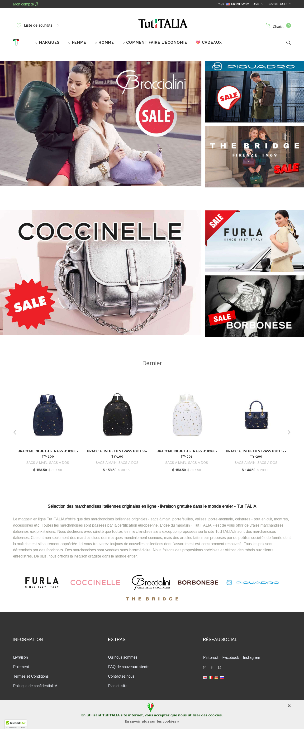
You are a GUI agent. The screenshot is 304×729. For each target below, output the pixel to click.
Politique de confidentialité (35, 686)
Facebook (230, 658)
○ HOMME (104, 42)
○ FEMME (77, 42)
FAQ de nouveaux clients (128, 667)
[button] (16, 724)
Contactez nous (121, 676)
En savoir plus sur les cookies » (152, 721)
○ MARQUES (47, 42)
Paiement (21, 667)
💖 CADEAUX (209, 42)
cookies (215, 715)
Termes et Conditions (31, 676)
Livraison (20, 657)
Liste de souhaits (37, 25)
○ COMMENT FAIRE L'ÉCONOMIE (155, 42)
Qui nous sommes (123, 657)
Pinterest (210, 658)
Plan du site (118, 686)
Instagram (251, 658)
